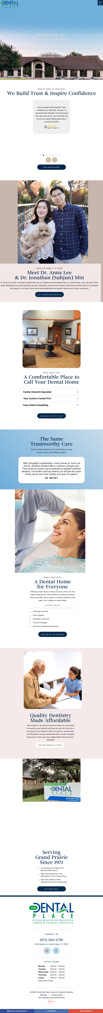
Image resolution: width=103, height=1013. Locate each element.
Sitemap (43, 995)
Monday (41, 966)
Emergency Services (79, 619)
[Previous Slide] (48, 160)
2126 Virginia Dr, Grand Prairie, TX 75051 (51, 944)
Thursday (42, 975)
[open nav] (100, 3)
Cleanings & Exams (78, 611)
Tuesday (42, 969)
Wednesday (43, 972)
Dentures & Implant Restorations (84, 626)
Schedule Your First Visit (51, 416)
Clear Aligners (76, 615)
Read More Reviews (51, 167)
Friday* (41, 978)
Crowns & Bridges (78, 623)
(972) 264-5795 (51, 940)
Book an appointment (51, 55)
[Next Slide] (54, 160)
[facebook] (56, 950)
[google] (46, 950)
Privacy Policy (57, 995)
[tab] (43, 155)
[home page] (9, 4)
